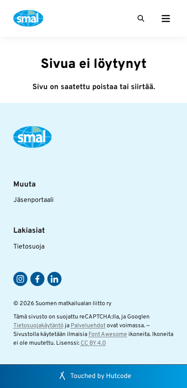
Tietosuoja (28, 247)
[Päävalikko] (165, 18)
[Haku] (141, 18)
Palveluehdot (88, 325)
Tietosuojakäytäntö (38, 325)
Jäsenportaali (33, 200)
